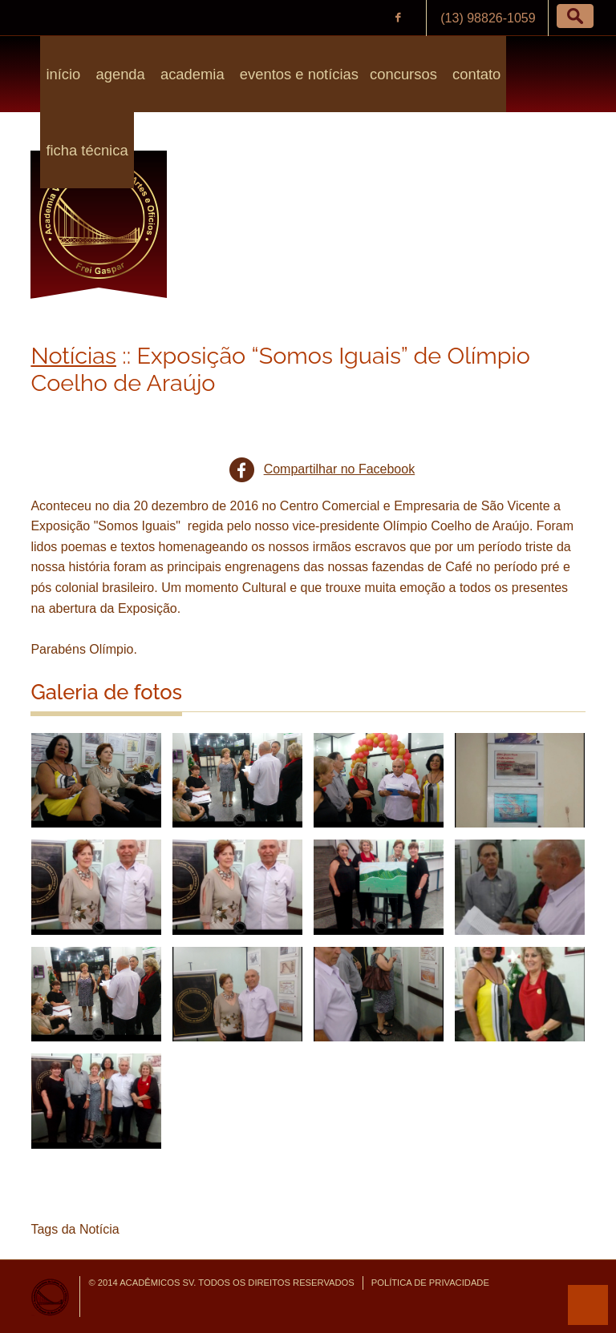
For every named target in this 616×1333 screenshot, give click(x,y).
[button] (575, 16)
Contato (474, 74)
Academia (190, 74)
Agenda (117, 74)
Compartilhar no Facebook (339, 469)
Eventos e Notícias (297, 74)
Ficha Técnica (87, 150)
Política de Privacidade (430, 1282)
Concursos (403, 74)
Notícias (73, 355)
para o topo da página (588, 1305)
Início (63, 74)
